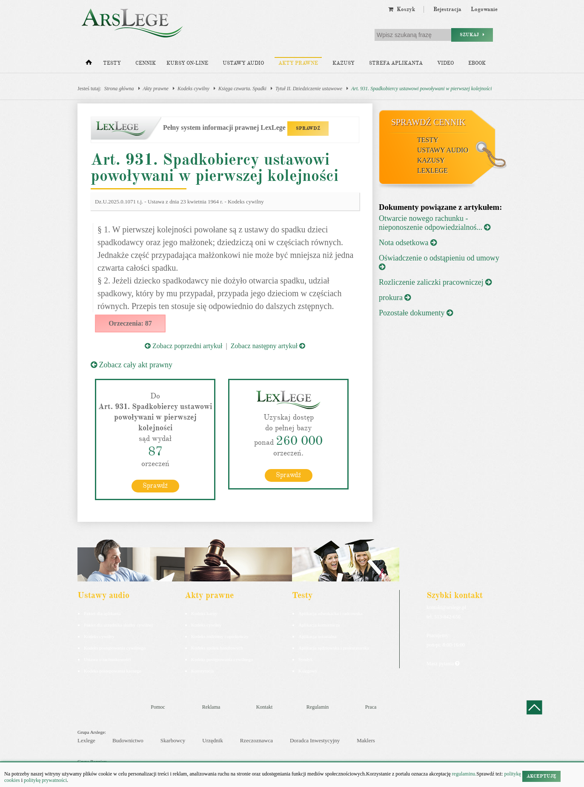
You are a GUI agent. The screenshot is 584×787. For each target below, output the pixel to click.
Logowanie (484, 9)
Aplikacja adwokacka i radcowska (330, 612)
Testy (112, 63)
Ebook (477, 63)
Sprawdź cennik (428, 122)
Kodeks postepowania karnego (112, 670)
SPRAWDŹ (308, 128)
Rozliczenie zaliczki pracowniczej (435, 282)
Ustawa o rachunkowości (107, 658)
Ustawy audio (243, 63)
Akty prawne (298, 63)
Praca (371, 707)
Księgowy (308, 670)
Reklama (211, 707)
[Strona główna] (89, 64)
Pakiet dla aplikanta (102, 612)
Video (445, 63)
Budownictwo (127, 740)
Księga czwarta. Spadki (242, 89)
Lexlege (86, 740)
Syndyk (305, 658)
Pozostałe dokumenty (416, 313)
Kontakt (264, 707)
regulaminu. (464, 774)
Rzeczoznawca (256, 740)
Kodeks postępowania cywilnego (115, 647)
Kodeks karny (204, 612)
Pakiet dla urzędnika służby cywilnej (118, 624)
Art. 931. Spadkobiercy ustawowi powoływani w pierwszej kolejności (421, 89)
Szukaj (472, 34)
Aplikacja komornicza (319, 624)
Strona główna (119, 89)
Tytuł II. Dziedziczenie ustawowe (308, 89)
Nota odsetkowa (408, 242)
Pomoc (158, 707)
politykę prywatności (45, 780)
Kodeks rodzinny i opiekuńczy (220, 635)
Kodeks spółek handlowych (217, 647)
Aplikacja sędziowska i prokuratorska (333, 647)
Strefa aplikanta (396, 63)
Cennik (145, 63)
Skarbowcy (173, 740)
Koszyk (401, 9)
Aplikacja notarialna (317, 635)
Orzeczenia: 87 (130, 323)
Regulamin (317, 707)
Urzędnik (212, 740)
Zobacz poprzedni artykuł (183, 345)
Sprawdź (155, 485)
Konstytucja (202, 670)
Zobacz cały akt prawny (131, 365)
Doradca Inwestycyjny (315, 740)
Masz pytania (443, 663)
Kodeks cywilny (193, 89)
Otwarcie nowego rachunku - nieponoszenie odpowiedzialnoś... (434, 223)
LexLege (432, 170)
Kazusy (343, 63)
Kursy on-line (187, 63)
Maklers (366, 740)
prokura (395, 297)
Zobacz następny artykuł (268, 345)
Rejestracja (447, 9)
